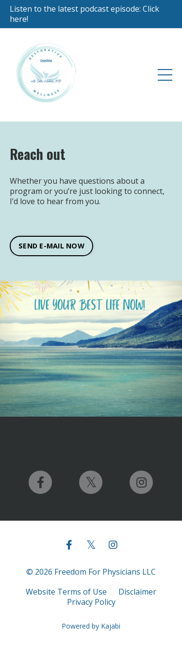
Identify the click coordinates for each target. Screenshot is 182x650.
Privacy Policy (91, 602)
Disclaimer (137, 591)
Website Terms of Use (66, 591)
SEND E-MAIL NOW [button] (51, 245)
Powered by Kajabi (91, 626)
